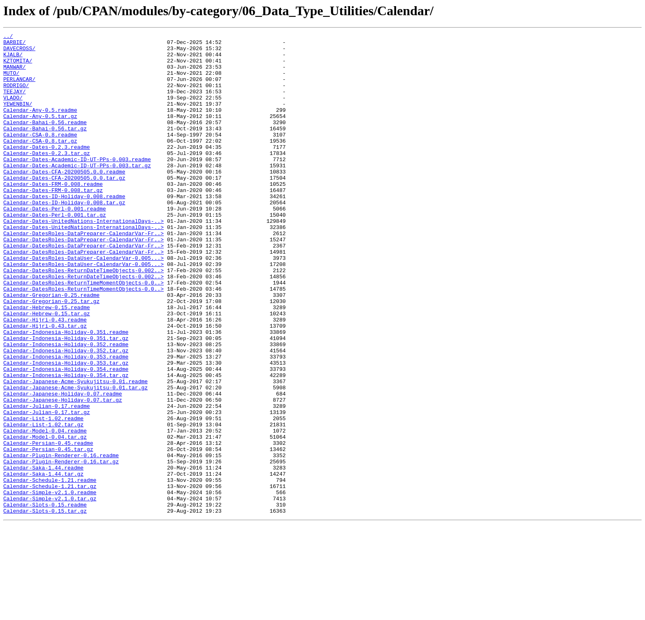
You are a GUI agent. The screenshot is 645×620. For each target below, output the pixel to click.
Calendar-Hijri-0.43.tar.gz (45, 385)
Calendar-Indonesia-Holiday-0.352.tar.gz (65, 414)
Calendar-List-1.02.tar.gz (43, 503)
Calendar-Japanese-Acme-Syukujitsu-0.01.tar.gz (75, 459)
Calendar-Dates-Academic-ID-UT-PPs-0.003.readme (77, 185)
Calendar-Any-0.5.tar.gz (40, 133)
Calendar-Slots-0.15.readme (45, 599)
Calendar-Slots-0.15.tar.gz (45, 607)
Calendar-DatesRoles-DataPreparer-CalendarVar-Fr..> (83, 274)
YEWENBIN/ (17, 118)
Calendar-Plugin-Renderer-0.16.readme (61, 540)
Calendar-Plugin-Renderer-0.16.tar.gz (61, 547)
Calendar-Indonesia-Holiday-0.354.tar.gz (65, 444)
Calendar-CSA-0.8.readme (40, 155)
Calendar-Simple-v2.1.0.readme (49, 584)
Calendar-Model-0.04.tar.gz (45, 518)
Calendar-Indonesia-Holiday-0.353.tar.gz (65, 429)
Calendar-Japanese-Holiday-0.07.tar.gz (62, 473)
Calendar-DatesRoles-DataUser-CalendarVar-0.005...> (83, 303)
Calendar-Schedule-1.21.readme (49, 570)
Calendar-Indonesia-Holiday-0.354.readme (65, 436)
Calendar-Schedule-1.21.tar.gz (49, 577)
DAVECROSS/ (19, 52)
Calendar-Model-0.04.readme (45, 510)
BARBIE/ (14, 44)
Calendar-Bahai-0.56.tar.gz (45, 148)
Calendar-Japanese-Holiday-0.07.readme (62, 466)
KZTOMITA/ (17, 66)
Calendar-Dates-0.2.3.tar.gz (46, 177)
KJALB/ (13, 59)
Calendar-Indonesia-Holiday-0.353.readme (65, 422)
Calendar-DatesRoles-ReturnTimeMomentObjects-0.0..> (83, 333)
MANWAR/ (14, 74)
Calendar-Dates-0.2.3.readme (46, 170)
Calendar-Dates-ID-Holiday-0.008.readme (64, 229)
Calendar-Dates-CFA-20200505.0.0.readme (64, 200)
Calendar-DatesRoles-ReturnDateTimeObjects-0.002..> (83, 318)
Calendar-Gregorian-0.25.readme (51, 348)
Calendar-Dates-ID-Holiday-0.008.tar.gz (64, 237)
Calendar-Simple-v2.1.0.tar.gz (49, 592)
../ (8, 37)
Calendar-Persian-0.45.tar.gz (48, 533)
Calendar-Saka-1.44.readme (43, 555)
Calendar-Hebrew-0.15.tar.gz (46, 370)
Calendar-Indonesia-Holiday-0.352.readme (65, 407)
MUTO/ (11, 81)
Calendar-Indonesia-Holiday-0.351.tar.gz (65, 399)
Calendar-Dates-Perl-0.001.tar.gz (54, 251)
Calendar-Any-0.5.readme (40, 126)
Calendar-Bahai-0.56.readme (45, 140)
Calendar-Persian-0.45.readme (48, 525)
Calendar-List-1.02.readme (43, 496)
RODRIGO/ (16, 96)
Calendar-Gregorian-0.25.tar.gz (51, 355)
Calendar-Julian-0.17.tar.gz (46, 488)
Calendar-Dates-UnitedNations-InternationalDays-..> (83, 259)
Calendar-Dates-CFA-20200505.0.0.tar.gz (64, 207)
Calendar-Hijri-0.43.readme (45, 377)
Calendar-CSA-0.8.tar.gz (40, 163)
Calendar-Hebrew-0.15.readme (46, 362)
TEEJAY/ (14, 103)
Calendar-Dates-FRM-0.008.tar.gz (53, 222)
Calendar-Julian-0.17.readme (46, 481)
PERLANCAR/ (19, 89)
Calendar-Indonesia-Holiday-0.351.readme (65, 392)
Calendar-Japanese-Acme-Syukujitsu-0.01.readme (75, 451)
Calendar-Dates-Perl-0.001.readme (54, 244)
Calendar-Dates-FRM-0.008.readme (53, 214)
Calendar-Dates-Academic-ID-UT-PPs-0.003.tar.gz (77, 192)
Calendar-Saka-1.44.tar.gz (43, 562)
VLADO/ (13, 111)
